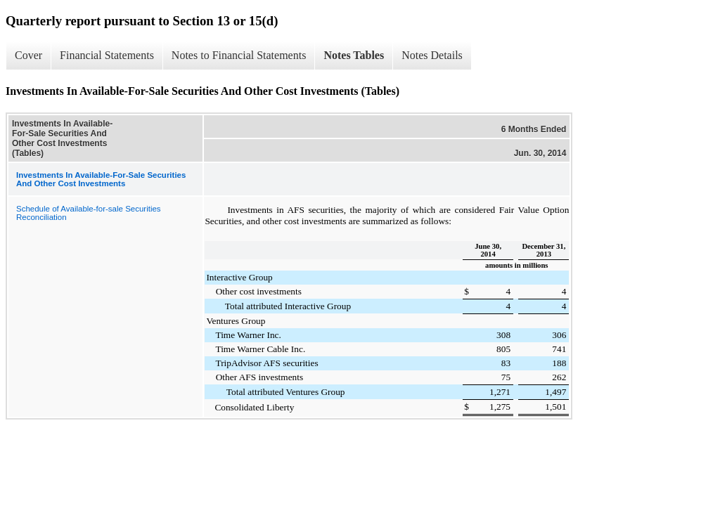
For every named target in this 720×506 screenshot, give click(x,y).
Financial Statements (107, 55)
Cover (28, 55)
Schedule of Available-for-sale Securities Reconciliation (88, 213)
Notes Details (432, 55)
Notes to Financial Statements (239, 55)
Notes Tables (353, 55)
